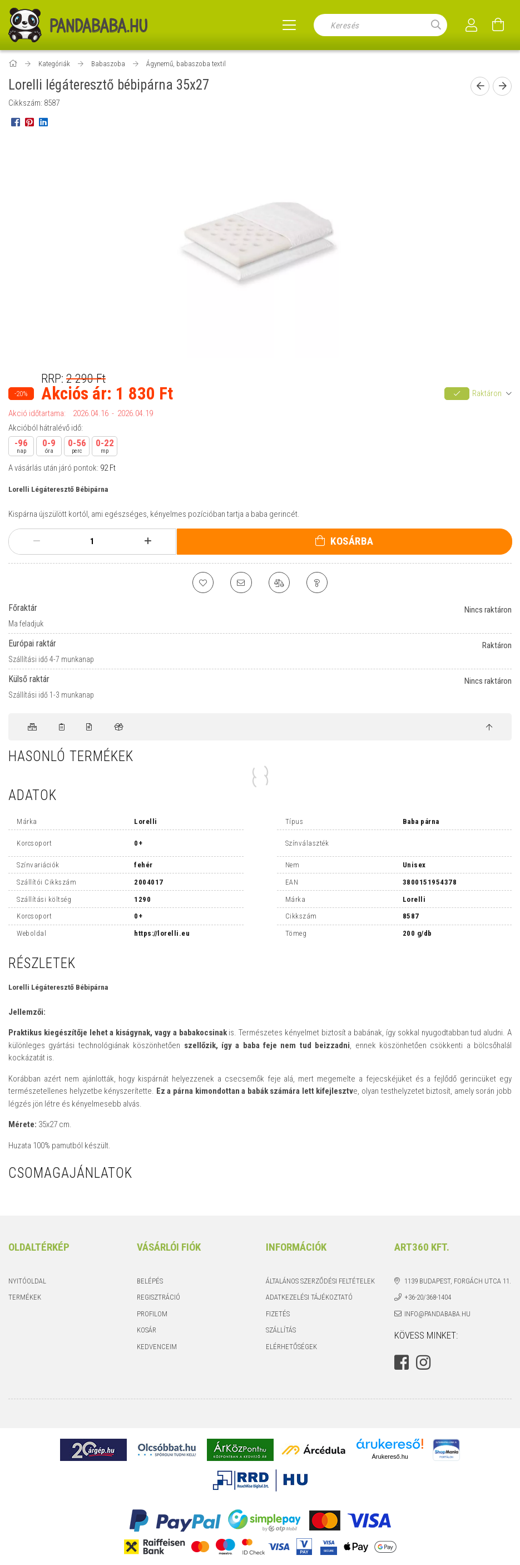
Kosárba (352, 541)
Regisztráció (158, 1298)
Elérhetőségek (291, 1348)
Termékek (24, 1298)
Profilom (152, 1315)
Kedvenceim (157, 1348)
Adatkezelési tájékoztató (309, 1298)
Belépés (150, 1282)
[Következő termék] (502, 86)
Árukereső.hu (390, 1457)
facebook (401, 1363)
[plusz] (148, 541)
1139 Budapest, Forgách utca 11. (457, 1282)
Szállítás (281, 1331)
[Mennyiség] (92, 541)
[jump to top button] (489, 728)
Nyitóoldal (27, 1282)
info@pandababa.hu (437, 1315)
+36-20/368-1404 (427, 1298)
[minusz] (37, 541)
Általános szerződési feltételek (320, 1282)
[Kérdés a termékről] (319, 583)
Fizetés (278, 1315)
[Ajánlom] (241, 583)
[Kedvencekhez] (202, 583)
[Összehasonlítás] (280, 583)
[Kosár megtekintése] (498, 25)
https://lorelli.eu (162, 934)
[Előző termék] (480, 86)
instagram (423, 1363)
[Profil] (471, 25)
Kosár (146, 1331)
